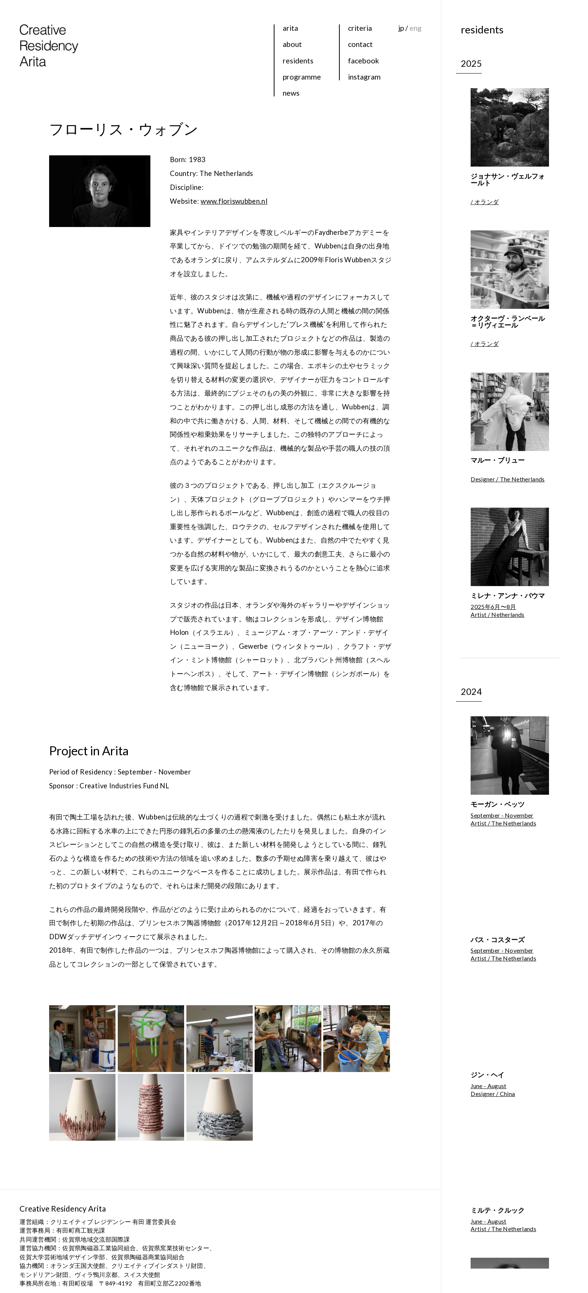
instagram (364, 76)
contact (360, 44)
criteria (360, 28)
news (291, 93)
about (292, 44)
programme (302, 76)
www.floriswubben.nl (234, 201)
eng (416, 28)
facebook (363, 60)
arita (290, 28)
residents (298, 60)
